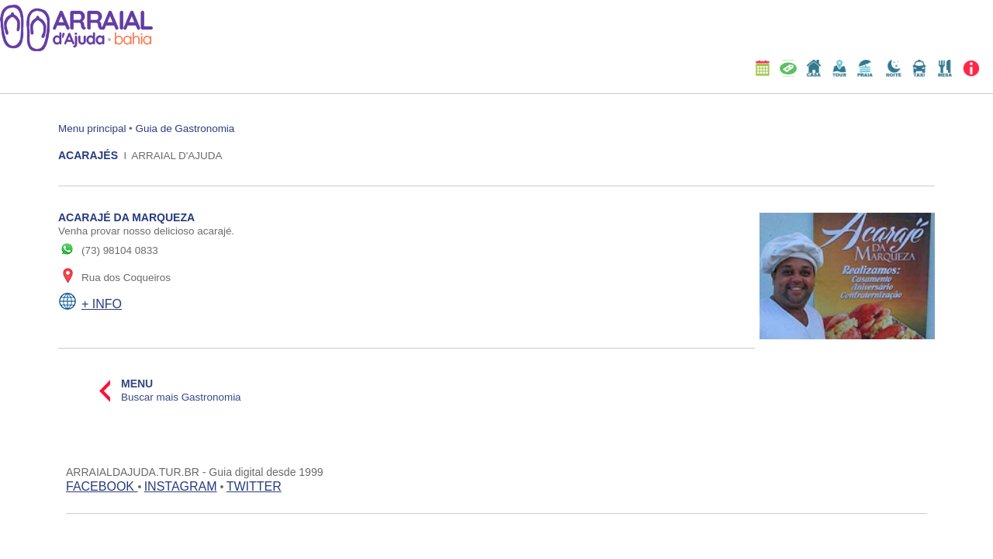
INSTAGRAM (180, 486)
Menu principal (92, 128)
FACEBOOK (101, 486)
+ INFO (101, 304)
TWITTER (254, 486)
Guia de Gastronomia (185, 128)
